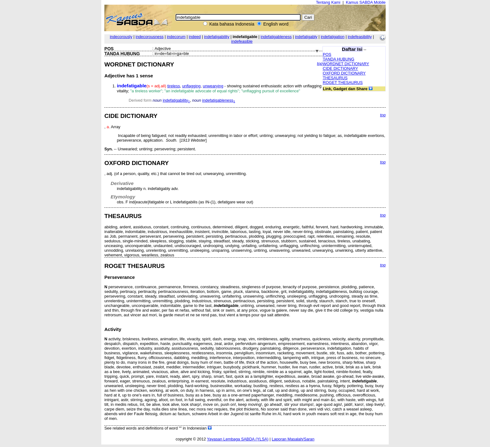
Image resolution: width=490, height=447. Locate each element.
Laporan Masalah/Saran (293, 439)
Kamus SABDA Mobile (366, 2)
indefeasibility (360, 36)
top (319, 63)
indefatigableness (276, 36)
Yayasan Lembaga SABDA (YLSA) (237, 439)
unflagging (191, 86)
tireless (173, 86)
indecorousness (150, 36)
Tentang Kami (328, 2)
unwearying (213, 86)
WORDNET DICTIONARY (346, 63)
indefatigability (216, 36)
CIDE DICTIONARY (340, 68)
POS (327, 54)
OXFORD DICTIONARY (344, 73)
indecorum (176, 36)
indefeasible (241, 41)
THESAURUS (335, 77)
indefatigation (332, 36)
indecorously (121, 36)
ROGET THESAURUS (343, 82)
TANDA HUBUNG (338, 59)
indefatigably (306, 36)
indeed (195, 36)
